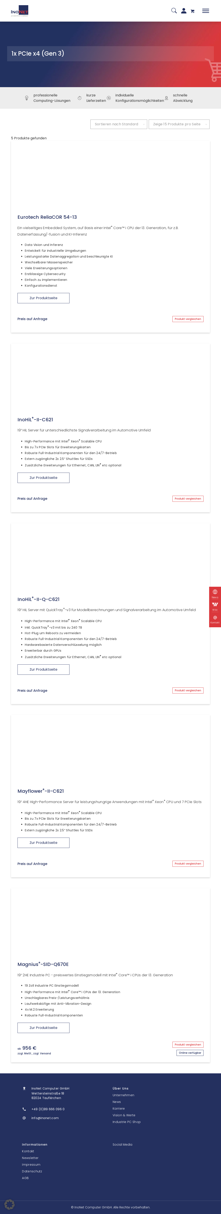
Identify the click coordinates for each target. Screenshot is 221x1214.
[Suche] (174, 11)
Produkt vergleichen (188, 319)
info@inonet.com (45, 1118)
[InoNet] (19, 10)
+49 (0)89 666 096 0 (48, 1109)
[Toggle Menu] (205, 11)
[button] (9, 1204)
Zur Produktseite (43, 298)
